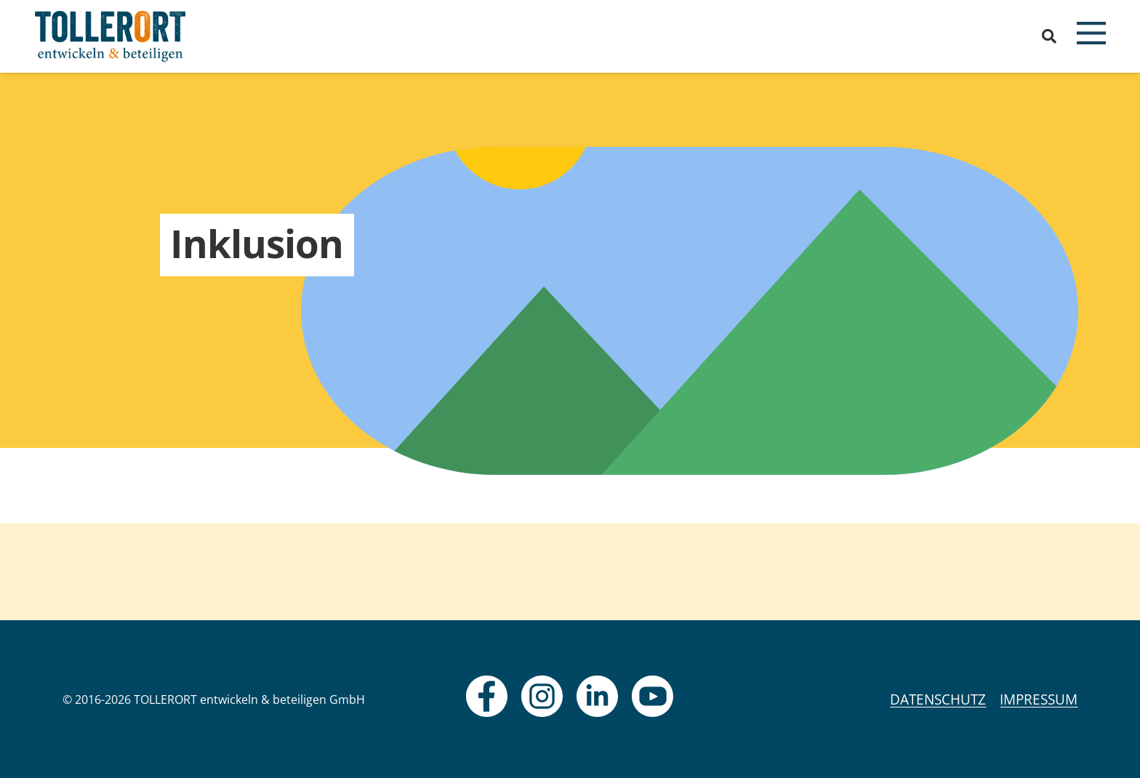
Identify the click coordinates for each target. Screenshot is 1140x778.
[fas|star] (486, 696)
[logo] (110, 36)
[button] (1049, 36)
